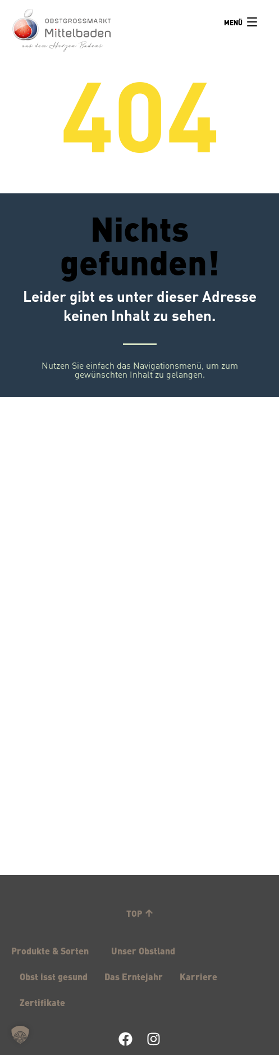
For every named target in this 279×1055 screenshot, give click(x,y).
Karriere (198, 976)
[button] (20, 1035)
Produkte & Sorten (52, 950)
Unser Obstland (146, 950)
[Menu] (240, 23)
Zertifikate (42, 1002)
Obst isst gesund (54, 976)
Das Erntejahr (133, 976)
